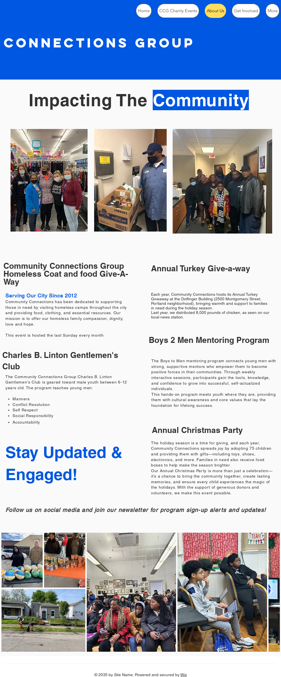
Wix (183, 674)
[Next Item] (270, 591)
